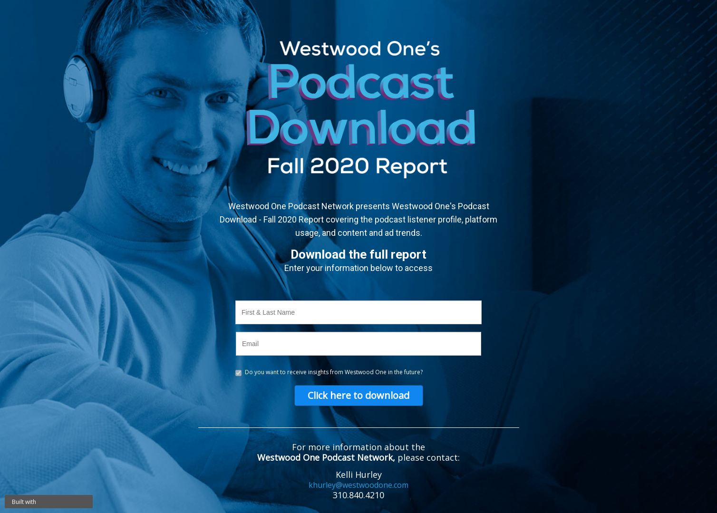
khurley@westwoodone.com (358, 485)
